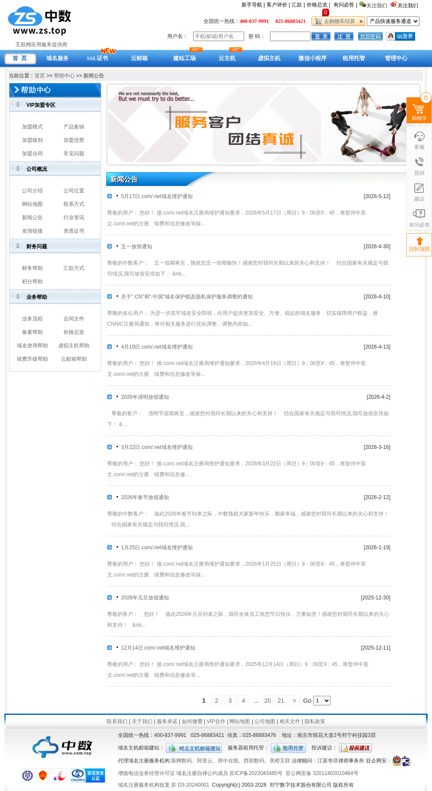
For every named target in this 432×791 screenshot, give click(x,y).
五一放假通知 (134, 246)
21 (281, 700)
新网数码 (181, 761)
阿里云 (205, 761)
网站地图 (32, 204)
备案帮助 (32, 332)
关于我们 (142, 721)
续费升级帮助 (32, 359)
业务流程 (32, 319)
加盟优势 (74, 140)
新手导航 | (253, 5)
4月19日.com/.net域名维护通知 (154, 347)
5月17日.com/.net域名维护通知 (154, 196)
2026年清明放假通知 (142, 397)
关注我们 (408, 6)
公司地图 (264, 721)
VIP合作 (215, 721)
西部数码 (254, 761)
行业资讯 (74, 218)
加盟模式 (32, 127)
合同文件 (74, 319)
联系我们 (117, 721)
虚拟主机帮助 (73, 346)
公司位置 (74, 191)
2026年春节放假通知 (142, 497)
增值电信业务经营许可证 (146, 773)
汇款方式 (74, 268)
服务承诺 (167, 721)
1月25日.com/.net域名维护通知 (154, 547)
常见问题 (74, 154)
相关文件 (290, 721)
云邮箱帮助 (74, 359)
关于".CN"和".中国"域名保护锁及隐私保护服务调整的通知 (184, 297)
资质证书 (74, 231)
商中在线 (228, 761)
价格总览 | (318, 5)
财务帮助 (32, 268)
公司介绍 (32, 191)
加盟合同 (32, 154)
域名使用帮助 (32, 346)
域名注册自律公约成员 (202, 773)
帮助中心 (64, 76)
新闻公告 (32, 218)
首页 (40, 76)
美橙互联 (280, 761)
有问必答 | (345, 5)
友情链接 (32, 231)
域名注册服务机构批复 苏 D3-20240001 (163, 785)
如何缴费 (192, 721)
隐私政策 (315, 721)
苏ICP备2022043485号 (256, 773)
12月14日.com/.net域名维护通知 (155, 648)
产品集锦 (74, 127)
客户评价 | (278, 5)
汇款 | (298, 5)
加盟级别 (32, 140)
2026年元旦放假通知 (142, 598)
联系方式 (74, 204)
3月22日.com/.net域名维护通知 (154, 447)
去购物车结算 (338, 21)
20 (267, 700)
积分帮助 (32, 282)
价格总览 (74, 332)
